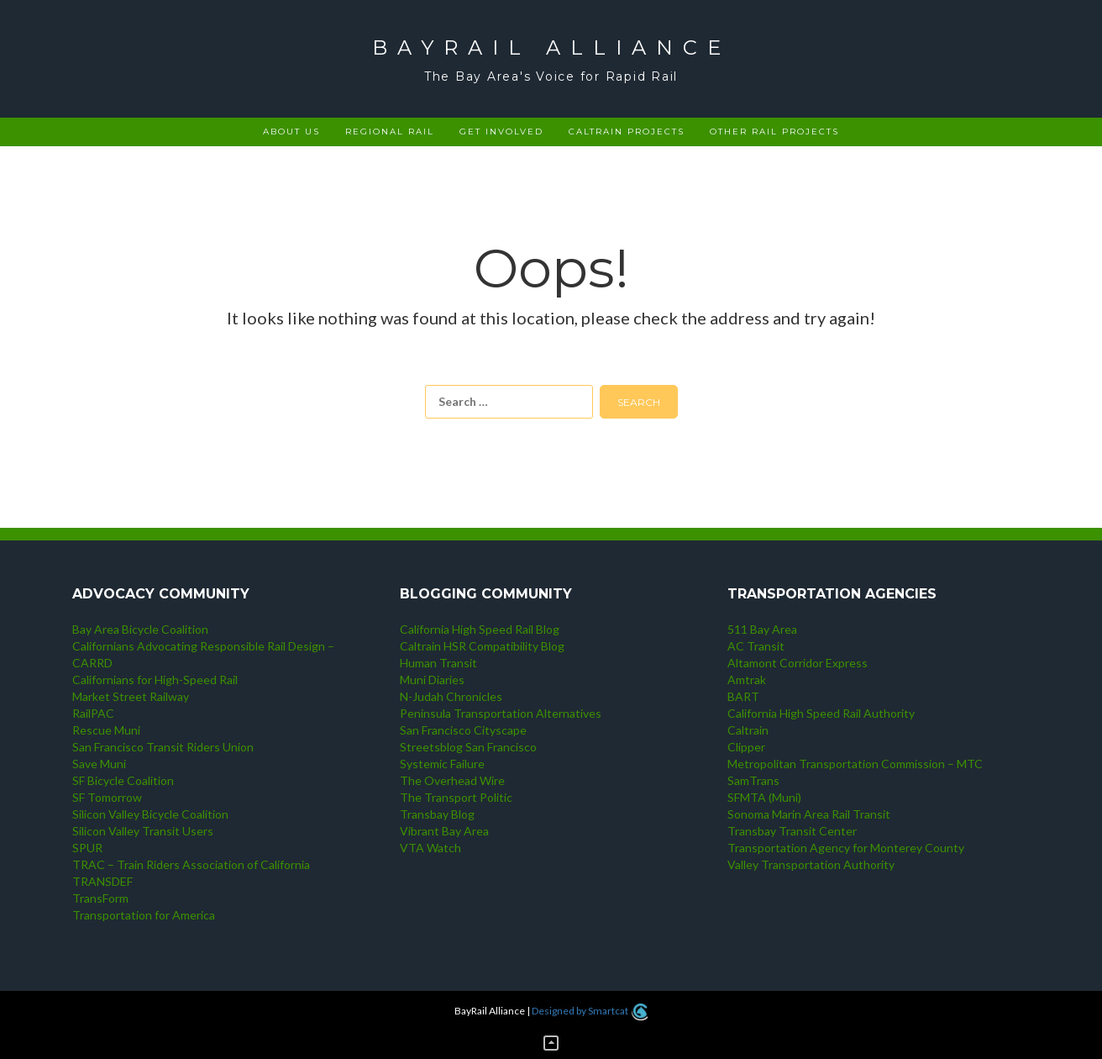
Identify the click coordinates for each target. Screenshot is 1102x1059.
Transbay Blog (437, 814)
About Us (291, 131)
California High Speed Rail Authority (821, 713)
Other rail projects (774, 131)
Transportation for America (143, 915)
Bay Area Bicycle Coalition (140, 629)
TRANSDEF (102, 881)
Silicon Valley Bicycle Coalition (150, 814)
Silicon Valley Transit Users (142, 831)
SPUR (87, 847)
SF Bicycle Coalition (123, 780)
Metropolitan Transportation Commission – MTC (855, 763)
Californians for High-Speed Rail (155, 679)
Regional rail (389, 131)
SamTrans (753, 780)
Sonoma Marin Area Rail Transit (808, 814)
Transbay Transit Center (792, 831)
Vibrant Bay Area (444, 831)
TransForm (100, 898)
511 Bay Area (762, 629)
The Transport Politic (456, 797)
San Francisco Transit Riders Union (163, 747)
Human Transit (438, 663)
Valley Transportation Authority (811, 864)
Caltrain (748, 730)
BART (743, 696)
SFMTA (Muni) (764, 797)
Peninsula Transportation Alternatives (500, 713)
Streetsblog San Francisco (468, 747)
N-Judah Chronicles (451, 696)
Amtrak (746, 679)
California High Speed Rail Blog (479, 629)
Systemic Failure (442, 763)
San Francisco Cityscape (463, 730)
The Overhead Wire (452, 780)
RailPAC (93, 713)
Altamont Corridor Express (797, 663)
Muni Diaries (432, 679)
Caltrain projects (627, 131)
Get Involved (501, 131)
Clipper (746, 747)
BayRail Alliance (551, 47)
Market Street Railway (130, 696)
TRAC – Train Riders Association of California (191, 864)
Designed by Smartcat (589, 1010)
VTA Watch (430, 847)
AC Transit (756, 646)
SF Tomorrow (107, 797)
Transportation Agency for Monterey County (845, 847)
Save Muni (99, 763)
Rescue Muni (106, 730)
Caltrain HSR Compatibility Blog (482, 646)
